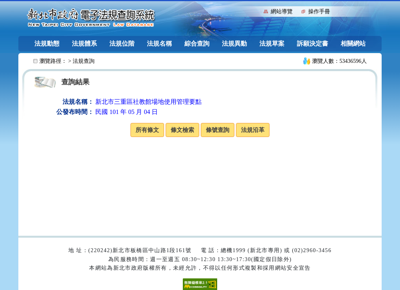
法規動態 (46, 43)
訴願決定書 (312, 43)
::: (256, 10)
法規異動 (234, 43)
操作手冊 (319, 11)
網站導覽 (282, 11)
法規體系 (84, 43)
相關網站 (353, 43)
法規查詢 (84, 61)
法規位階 (121, 43)
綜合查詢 (196, 43)
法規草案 (271, 43)
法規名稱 (159, 43)
